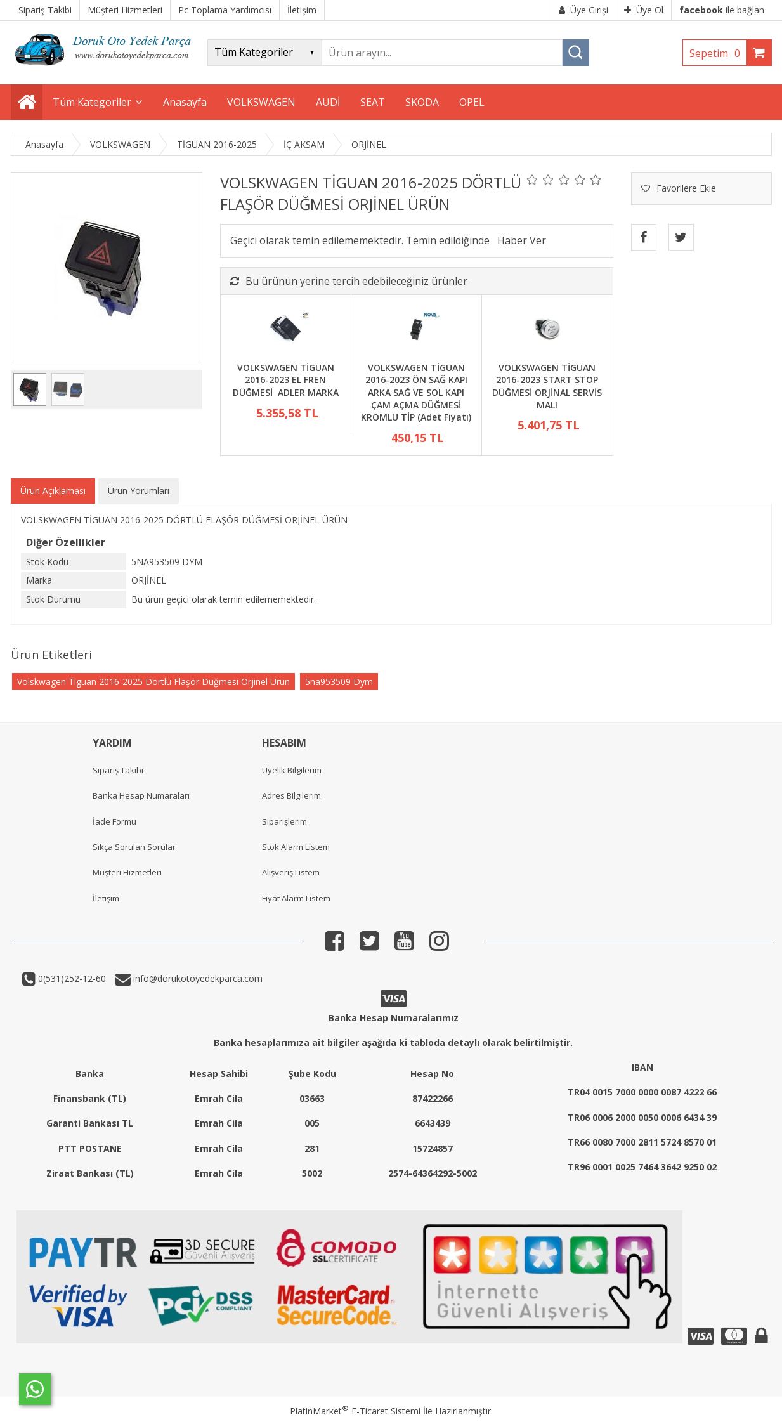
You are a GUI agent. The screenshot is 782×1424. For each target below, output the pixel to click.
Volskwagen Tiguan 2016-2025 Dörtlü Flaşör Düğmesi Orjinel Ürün (153, 682)
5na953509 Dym (339, 682)
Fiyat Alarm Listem (296, 898)
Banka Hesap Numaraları (141, 795)
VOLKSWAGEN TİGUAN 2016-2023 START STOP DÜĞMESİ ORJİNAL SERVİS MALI (547, 386)
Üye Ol (643, 10)
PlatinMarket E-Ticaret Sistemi (355, 1411)
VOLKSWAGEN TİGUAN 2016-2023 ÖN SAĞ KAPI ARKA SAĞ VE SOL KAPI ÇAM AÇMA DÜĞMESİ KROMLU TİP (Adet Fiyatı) (416, 392)
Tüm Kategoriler (92, 102)
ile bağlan (721, 10)
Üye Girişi (583, 10)
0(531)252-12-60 (71, 978)
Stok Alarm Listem (296, 846)
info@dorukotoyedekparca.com (197, 978)
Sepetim (717, 53)
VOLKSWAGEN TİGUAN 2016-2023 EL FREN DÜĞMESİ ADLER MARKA (286, 380)
